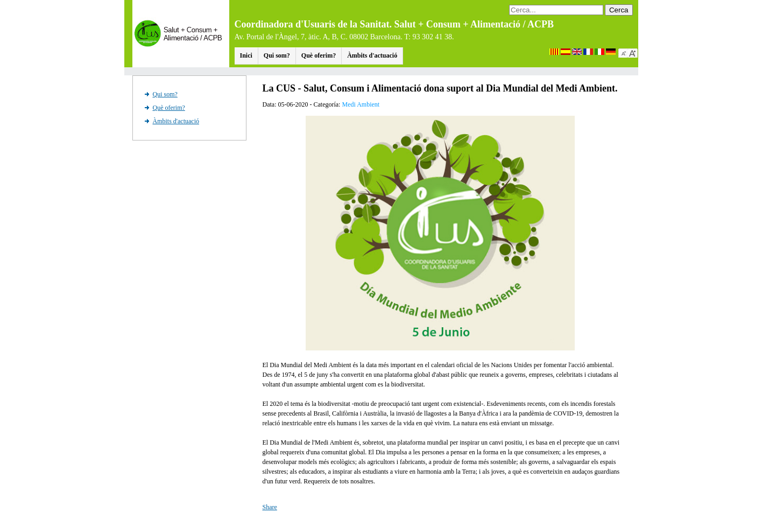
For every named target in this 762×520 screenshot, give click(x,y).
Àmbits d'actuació (372, 55)
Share (270, 507)
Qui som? (277, 55)
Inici (246, 55)
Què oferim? (318, 55)
